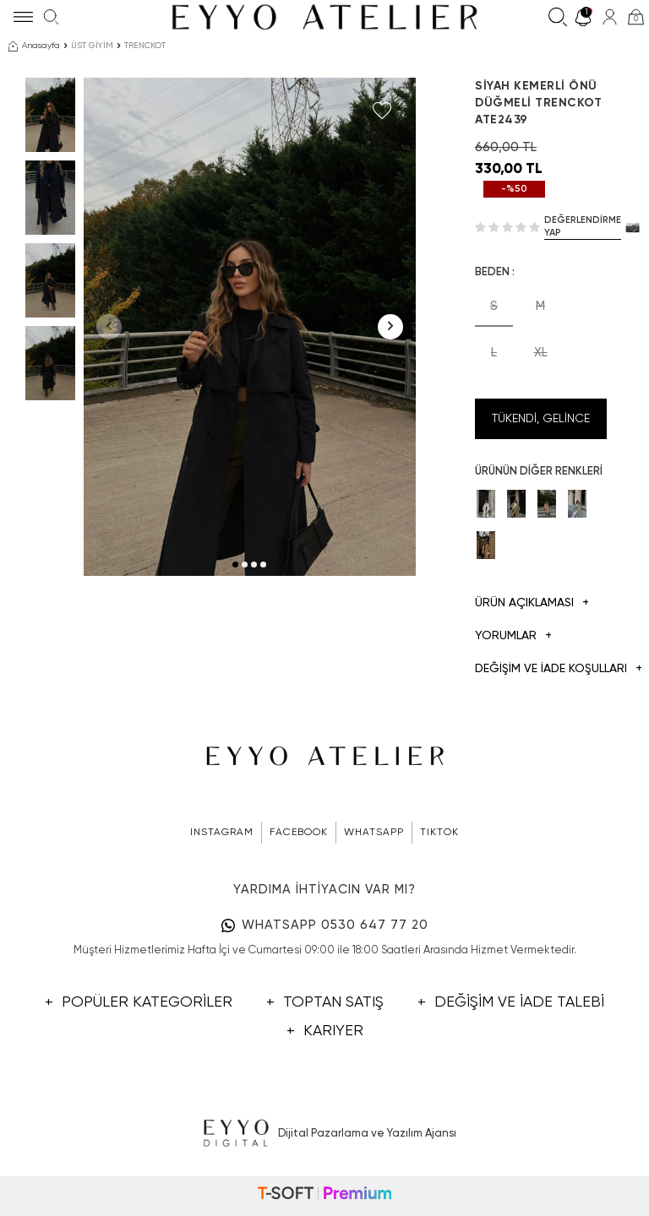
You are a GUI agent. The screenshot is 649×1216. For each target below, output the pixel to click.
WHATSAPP (374, 833)
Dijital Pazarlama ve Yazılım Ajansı (325, 1134)
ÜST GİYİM (92, 45)
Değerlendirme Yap (582, 226)
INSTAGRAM (222, 833)
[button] (235, 564)
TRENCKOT (145, 45)
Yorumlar (513, 636)
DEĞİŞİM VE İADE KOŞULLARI (541, 669)
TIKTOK (439, 833)
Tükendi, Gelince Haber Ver (541, 426)
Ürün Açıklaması (532, 603)
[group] (250, 327)
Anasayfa (34, 46)
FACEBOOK (299, 833)
